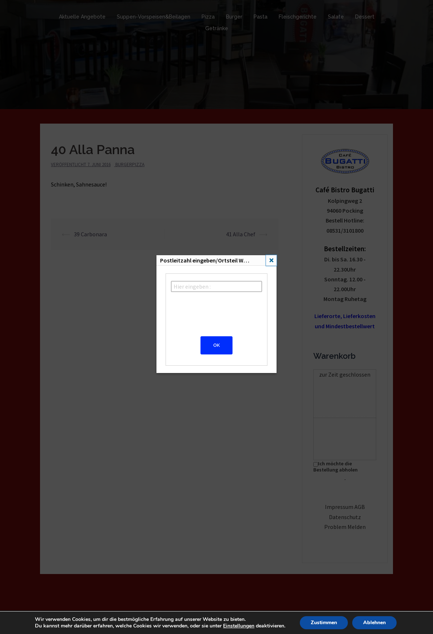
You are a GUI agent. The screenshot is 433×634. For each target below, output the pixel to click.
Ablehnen (374, 622)
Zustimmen (324, 622)
